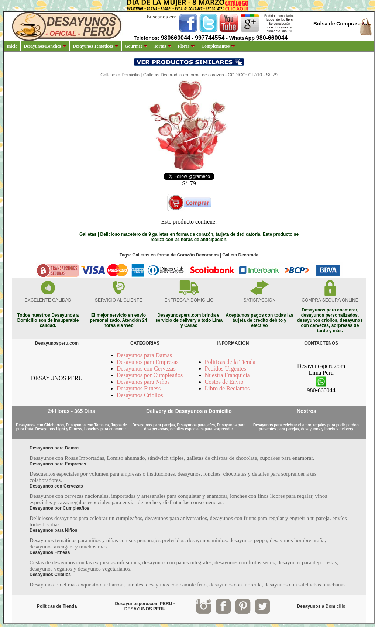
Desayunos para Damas (144, 355)
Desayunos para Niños (143, 382)
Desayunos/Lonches (45, 46)
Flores (186, 46)
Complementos (218, 46)
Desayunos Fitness (139, 388)
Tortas (163, 46)
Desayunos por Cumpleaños (150, 375)
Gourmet (136, 46)
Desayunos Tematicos (95, 46)
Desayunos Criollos (140, 395)
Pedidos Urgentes (225, 368)
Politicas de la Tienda (230, 362)
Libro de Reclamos (227, 388)
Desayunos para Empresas (148, 362)
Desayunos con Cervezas (146, 368)
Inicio (12, 46)
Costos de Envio (224, 382)
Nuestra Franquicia (227, 375)
